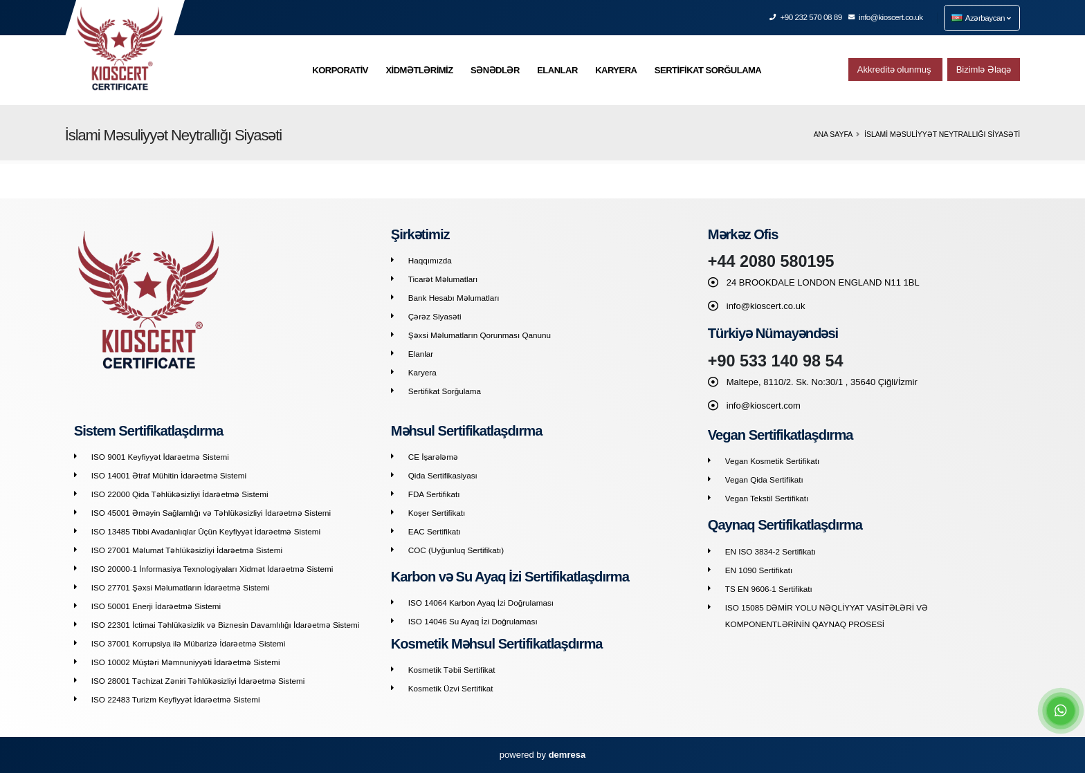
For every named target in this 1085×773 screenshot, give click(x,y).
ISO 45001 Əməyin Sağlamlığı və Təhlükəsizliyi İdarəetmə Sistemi (211, 512)
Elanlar (420, 353)
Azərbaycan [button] (981, 17)
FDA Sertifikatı (434, 494)
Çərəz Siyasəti (435, 316)
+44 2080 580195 (771, 261)
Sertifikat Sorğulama (444, 390)
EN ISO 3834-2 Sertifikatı (770, 551)
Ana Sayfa (833, 134)
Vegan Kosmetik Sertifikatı (772, 460)
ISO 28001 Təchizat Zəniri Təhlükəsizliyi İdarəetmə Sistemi (198, 680)
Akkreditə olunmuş (895, 69)
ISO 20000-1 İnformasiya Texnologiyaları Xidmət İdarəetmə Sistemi (212, 568)
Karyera (422, 372)
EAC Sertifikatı (434, 531)
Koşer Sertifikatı (437, 512)
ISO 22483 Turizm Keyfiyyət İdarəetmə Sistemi (175, 699)
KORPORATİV (340, 70)
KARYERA (616, 70)
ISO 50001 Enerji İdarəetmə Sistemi (156, 606)
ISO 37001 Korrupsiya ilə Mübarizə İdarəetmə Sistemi (188, 643)
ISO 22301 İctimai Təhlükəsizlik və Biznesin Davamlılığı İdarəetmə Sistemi (225, 624)
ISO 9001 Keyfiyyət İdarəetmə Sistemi (160, 456)
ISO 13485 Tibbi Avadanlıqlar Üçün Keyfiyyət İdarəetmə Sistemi (205, 531)
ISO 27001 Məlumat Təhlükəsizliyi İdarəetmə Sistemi (186, 550)
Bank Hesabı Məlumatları (454, 297)
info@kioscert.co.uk (886, 16)
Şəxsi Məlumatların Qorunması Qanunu (479, 334)
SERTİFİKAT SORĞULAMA (708, 70)
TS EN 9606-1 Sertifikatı (768, 588)
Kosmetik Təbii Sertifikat (451, 669)
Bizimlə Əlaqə (984, 69)
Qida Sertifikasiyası (442, 475)
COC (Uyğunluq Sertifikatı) (456, 550)
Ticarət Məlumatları (443, 278)
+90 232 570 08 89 (806, 16)
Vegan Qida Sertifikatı (764, 479)
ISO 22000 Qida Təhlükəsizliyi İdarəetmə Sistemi (179, 494)
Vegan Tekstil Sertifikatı (767, 498)
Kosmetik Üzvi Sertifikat (450, 688)
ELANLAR (557, 70)
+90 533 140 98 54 (776, 361)
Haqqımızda (430, 260)
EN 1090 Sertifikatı (758, 570)
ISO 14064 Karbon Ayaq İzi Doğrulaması (481, 602)
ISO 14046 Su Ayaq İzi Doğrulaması (473, 621)
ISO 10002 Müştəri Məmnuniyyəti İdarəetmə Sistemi (185, 662)
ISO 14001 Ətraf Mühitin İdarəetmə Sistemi (168, 475)
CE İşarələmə (433, 456)
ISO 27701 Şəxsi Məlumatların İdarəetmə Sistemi (180, 587)
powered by (542, 754)
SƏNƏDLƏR (495, 70)
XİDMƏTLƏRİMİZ (419, 70)
